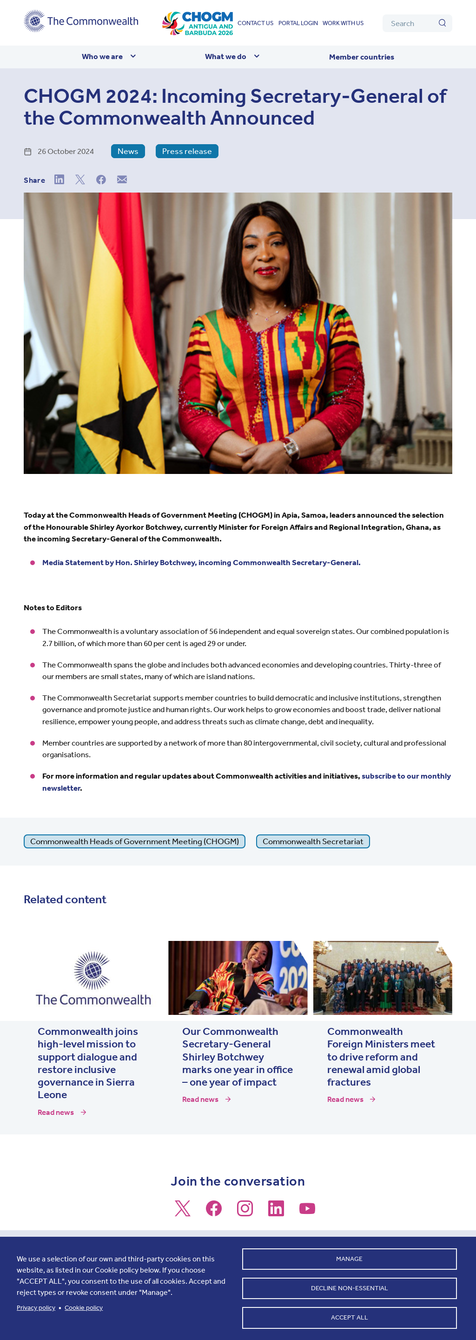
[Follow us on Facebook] (214, 1212)
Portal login (298, 23)
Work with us (343, 23)
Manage (349, 1256)
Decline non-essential (349, 1287)
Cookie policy (84, 1306)
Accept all (349, 1317)
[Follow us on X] (183, 1212)
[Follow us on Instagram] (245, 1212)
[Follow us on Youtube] (307, 1212)
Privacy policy (36, 1306)
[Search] (417, 23)
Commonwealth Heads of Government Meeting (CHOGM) (134, 841)
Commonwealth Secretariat (313, 841)
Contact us (256, 23)
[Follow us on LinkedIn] (276, 1212)
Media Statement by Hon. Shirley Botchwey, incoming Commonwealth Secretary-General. (201, 562)
